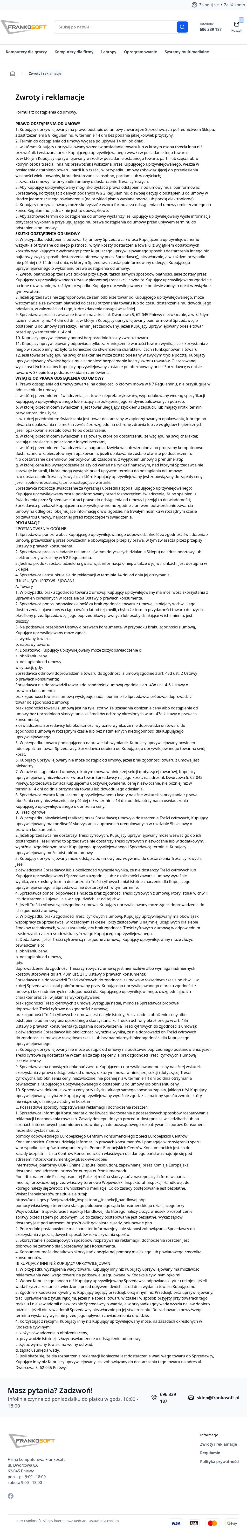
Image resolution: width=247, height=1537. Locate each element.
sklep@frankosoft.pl (218, 1395)
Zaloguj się (205, 5)
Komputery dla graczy (26, 51)
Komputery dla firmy (74, 51)
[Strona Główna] (24, 27)
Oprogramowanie (140, 51)
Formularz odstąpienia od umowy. (46, 109)
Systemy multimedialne (187, 51)
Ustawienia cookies (104, 1518)
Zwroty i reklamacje (218, 1441)
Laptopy (108, 51)
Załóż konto (234, 4)
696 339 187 (211, 29)
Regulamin (210, 1450)
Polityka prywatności (219, 1459)
